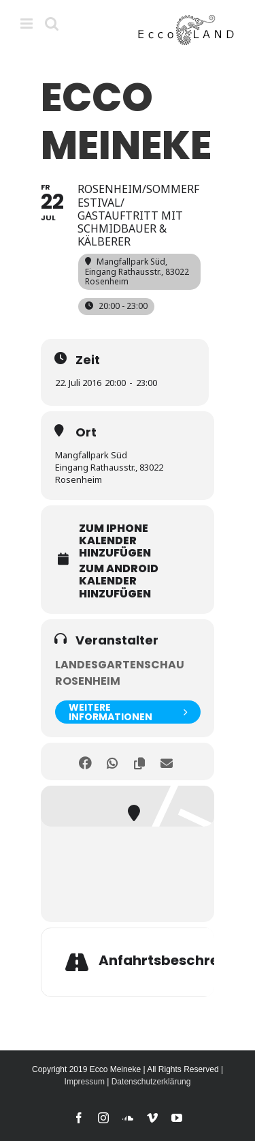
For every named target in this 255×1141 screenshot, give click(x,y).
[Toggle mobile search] (51, 23)
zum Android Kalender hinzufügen (118, 581)
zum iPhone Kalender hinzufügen (115, 541)
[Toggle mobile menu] (27, 23)
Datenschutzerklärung (151, 1081)
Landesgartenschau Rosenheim (119, 673)
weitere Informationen (128, 712)
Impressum (85, 1081)
